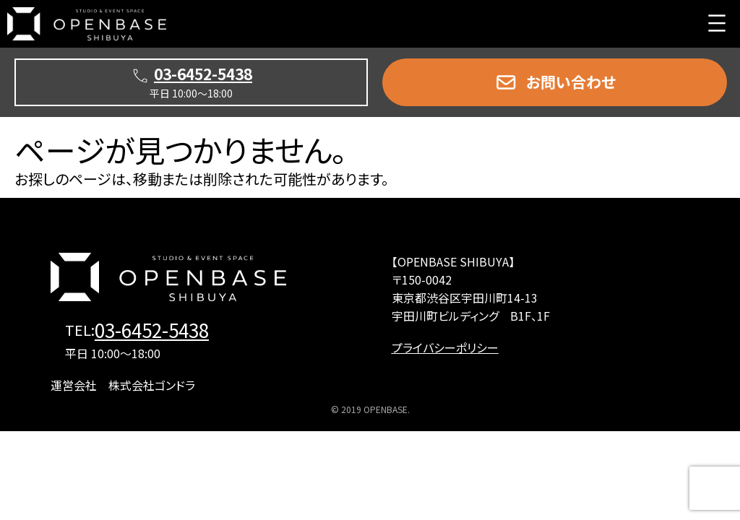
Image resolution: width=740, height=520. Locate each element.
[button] (554, 82)
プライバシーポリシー (445, 347)
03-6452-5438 (152, 329)
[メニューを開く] (716, 23)
